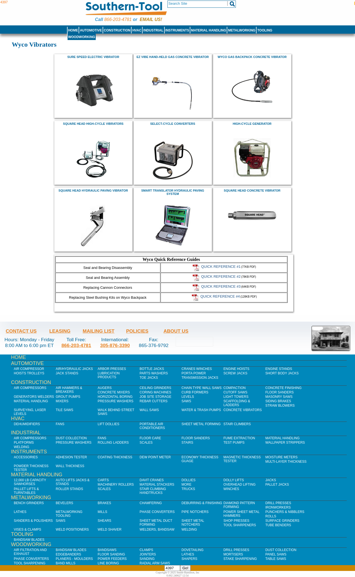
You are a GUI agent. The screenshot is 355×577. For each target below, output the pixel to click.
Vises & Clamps (27, 529)
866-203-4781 (118, 19)
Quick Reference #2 (221, 276)
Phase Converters (157, 512)
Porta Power (193, 373)
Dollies (188, 480)
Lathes (20, 512)
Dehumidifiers (27, 424)
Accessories (26, 457)
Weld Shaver (109, 529)
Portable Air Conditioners (152, 426)
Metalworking (241, 30)
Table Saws (275, 559)
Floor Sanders (279, 392)
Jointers (148, 554)
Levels (187, 397)
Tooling (264, 30)
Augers (105, 388)
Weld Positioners (72, 529)
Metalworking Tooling (69, 514)
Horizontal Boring (115, 397)
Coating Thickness (115, 457)
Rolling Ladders (113, 442)
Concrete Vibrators (242, 410)
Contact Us (21, 331)
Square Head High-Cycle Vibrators (93, 123)
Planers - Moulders (74, 559)
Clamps (146, 550)
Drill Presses (278, 503)
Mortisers (233, 554)
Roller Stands (69, 489)
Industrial (153, 30)
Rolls (270, 516)
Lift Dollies (108, 424)
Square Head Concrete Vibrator (252, 190)
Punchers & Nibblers (284, 512)
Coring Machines (155, 392)
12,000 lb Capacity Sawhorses (30, 482)
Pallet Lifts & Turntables (26, 491)
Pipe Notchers (195, 512)
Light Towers (236, 397)
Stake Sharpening (240, 559)
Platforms (24, 442)
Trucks (188, 489)
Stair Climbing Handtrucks (153, 491)
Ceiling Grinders (155, 388)
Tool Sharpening (30, 563)
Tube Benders (278, 525)
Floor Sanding (111, 554)
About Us (176, 331)
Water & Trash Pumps (201, 410)
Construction (117, 30)
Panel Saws (275, 554)
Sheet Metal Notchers (192, 522)
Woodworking (81, 37)
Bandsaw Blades (29, 540)
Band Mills (65, 563)
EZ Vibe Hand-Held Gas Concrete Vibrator (173, 57)
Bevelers (64, 503)
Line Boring (108, 563)
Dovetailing (192, 550)
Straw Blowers (280, 405)
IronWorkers (278, 507)
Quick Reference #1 (221, 266)
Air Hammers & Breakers (69, 390)
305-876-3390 (115, 345)
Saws (186, 401)
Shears (104, 521)
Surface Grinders (282, 521)
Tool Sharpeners (239, 525)
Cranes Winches (196, 369)
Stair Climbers (237, 424)
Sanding (147, 559)
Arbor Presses (112, 369)
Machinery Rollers (116, 484)
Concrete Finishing (283, 388)
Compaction (234, 388)
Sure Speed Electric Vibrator (93, 57)
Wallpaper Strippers (285, 442)
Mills (102, 512)
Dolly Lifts (233, 480)
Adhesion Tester (71, 457)
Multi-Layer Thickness (285, 462)
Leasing (60, 331)
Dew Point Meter (155, 457)
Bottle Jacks (152, 369)
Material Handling (208, 30)
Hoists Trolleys (29, 373)
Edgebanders (68, 554)
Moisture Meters (281, 457)
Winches (231, 489)
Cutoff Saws (235, 392)
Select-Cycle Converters (172, 123)
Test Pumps (233, 442)
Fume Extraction (239, 438)
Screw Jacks (235, 373)
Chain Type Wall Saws (201, 388)
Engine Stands (278, 369)
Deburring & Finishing (201, 503)
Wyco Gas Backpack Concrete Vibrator (252, 57)
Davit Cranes (152, 480)
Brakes (104, 503)
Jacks (270, 480)
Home (73, 30)
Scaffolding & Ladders (236, 403)
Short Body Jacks (282, 373)
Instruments (177, 30)
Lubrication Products (109, 375)
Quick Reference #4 (220, 296)
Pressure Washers (116, 401)
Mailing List (98, 331)
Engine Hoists (236, 369)
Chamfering (151, 503)
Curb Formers (194, 392)
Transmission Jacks (199, 378)
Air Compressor (29, 369)
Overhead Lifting (239, 484)
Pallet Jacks (277, 484)
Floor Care (150, 438)
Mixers (62, 401)
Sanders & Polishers (33, 521)
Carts (103, 480)
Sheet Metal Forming (201, 424)
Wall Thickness (70, 466)
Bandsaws (107, 550)
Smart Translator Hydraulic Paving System (172, 192)
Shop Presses (236, 521)
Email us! (151, 19)
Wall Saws (149, 410)
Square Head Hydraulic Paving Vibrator (93, 190)
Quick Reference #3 (221, 286)
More (186, 484)
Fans (60, 424)
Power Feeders (112, 559)
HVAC (137, 30)
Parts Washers (154, 373)
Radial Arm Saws (155, 563)
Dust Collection (71, 438)
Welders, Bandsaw (157, 529)
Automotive (91, 30)
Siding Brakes (278, 401)
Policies (137, 331)
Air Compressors (30, 388)
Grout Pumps (68, 397)
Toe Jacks (149, 378)
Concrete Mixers (114, 392)
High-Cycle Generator (252, 123)
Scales (146, 442)
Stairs (187, 442)
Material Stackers (157, 484)
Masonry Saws (278, 397)
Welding (21, 447)
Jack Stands (67, 373)
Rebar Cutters (153, 401)
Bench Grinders (29, 503)
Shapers (189, 559)
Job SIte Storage (155, 397)
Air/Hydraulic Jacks (74, 369)
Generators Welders (34, 397)
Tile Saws (64, 410)
